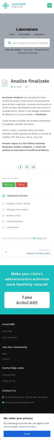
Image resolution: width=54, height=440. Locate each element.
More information (27, 426)
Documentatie (24, 34)
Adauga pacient (42, 49)
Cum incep (28, 49)
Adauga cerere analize (17, 209)
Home (12, 34)
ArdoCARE (7, 331)
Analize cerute (13, 215)
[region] (27, 426)
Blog (4, 353)
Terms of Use (9, 381)
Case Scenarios (9, 337)
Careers (6, 359)
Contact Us (41, 238)
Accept (27, 433)
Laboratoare (39, 34)
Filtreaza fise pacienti (27, 53)
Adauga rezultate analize (18, 203)
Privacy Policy (8, 374)
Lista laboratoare (14, 221)
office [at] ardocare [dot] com (19, 402)
